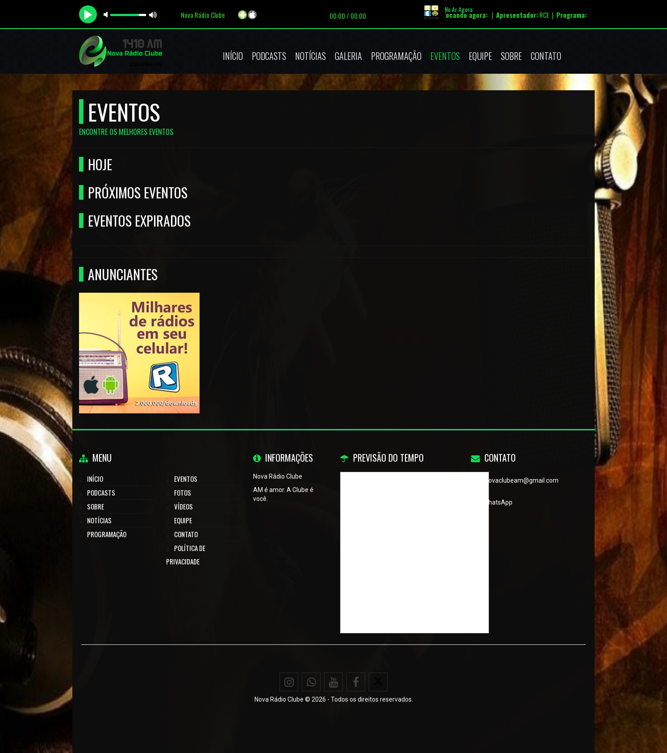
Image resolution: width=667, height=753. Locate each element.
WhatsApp (498, 502)
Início (233, 56)
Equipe (480, 56)
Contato (546, 56)
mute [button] (107, 14)
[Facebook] (355, 682)
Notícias (310, 56)
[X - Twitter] (378, 682)
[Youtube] (333, 682)
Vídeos (183, 506)
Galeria (348, 56)
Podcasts (269, 56)
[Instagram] (288, 682)
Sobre (511, 56)
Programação (396, 56)
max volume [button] (153, 14)
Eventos (445, 56)
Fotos (182, 492)
